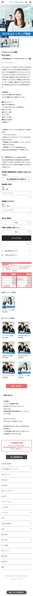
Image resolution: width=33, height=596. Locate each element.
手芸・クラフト (5, 551)
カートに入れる (16, 238)
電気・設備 (4, 534)
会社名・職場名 (6, 218)
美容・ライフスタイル (7, 491)
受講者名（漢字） (7, 184)
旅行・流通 (4, 540)
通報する (29, 244)
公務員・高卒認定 (6, 523)
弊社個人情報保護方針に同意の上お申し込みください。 (16, 173)
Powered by (16, 578)
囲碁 (2, 567)
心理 (2, 518)
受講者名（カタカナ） (8, 201)
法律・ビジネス (5, 474)
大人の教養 (4, 545)
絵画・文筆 (4, 556)
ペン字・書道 (4, 507)
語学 (2, 529)
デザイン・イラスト (6, 502)
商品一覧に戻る (16, 386)
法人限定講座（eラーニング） (9, 469)
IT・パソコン (4, 512)
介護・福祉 (4, 485)
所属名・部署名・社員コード (10, 227)
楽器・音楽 (4, 562)
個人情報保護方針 (16, 457)
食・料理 (3, 496)
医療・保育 (4, 480)
